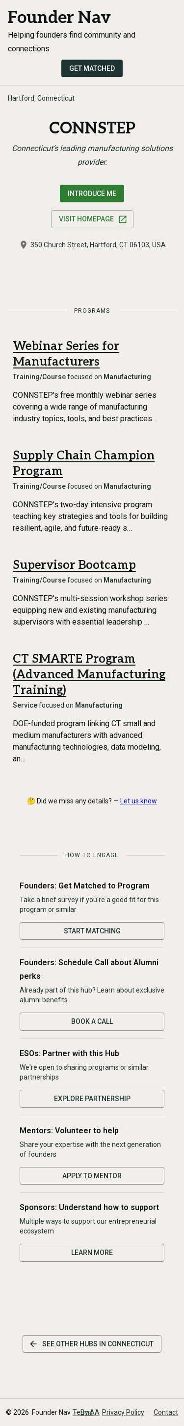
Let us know (138, 801)
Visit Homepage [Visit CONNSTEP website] (93, 219)
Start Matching (92, 931)
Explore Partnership (92, 1098)
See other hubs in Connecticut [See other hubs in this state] (91, 1344)
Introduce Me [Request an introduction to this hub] (92, 193)
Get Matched (92, 68)
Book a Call (92, 1021)
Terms (83, 1412)
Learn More (92, 1252)
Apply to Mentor (92, 1176)
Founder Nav (59, 18)
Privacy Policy (123, 1412)
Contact (166, 1412)
